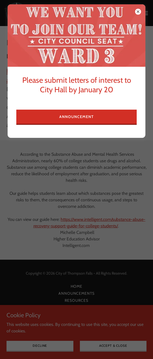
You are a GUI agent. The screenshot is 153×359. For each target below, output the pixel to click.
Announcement (76, 116)
